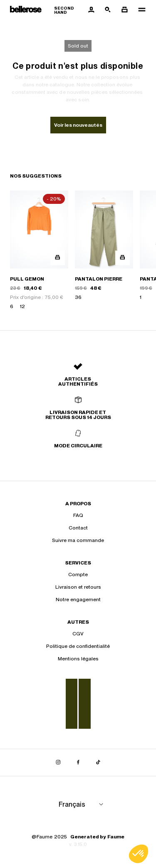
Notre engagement (78, 599)
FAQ (78, 515)
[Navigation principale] (139, 10)
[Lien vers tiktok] (98, 762)
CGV (78, 634)
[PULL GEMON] (39, 250)
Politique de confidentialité (78, 646)
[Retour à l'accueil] (46, 10)
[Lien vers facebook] (78, 762)
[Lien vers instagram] (58, 762)
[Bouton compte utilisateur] (91, 10)
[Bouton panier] (124, 10)
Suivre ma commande (78, 540)
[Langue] (82, 805)
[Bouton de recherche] (107, 10)
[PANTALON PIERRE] (104, 250)
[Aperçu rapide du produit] (57, 258)
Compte (78, 574)
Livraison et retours (78, 587)
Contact (78, 528)
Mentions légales (78, 659)
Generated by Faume (97, 837)
